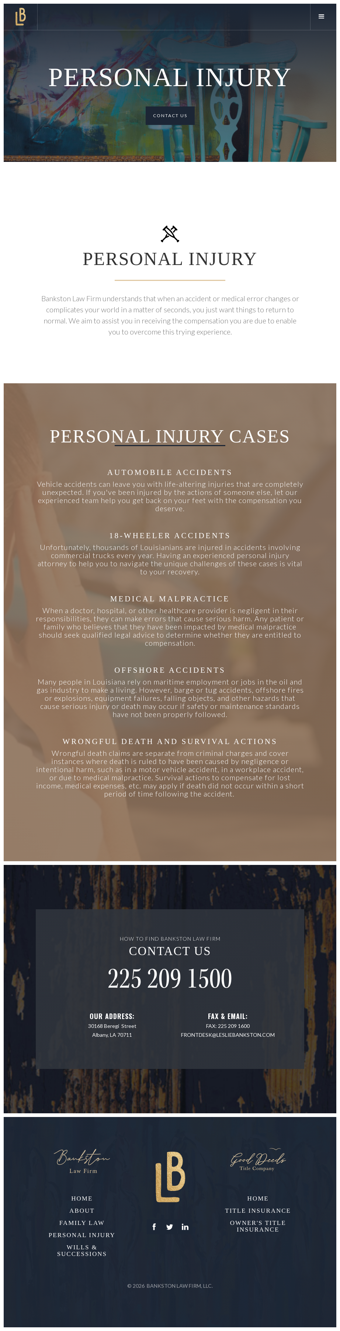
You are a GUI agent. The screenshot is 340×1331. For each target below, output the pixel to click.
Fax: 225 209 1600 (228, 1026)
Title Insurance (258, 1211)
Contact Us (170, 115)
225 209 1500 (170, 979)
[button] (323, 17)
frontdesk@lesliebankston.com (228, 1035)
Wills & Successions (82, 1250)
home (82, 1198)
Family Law (82, 1223)
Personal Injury (82, 1235)
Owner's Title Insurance (258, 1226)
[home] (21, 17)
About (82, 1211)
